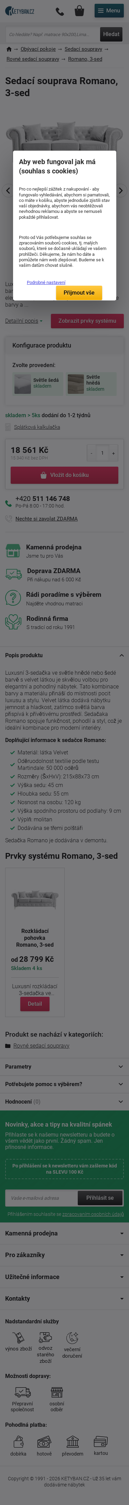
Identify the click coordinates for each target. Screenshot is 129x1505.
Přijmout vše (79, 292)
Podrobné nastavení (46, 282)
